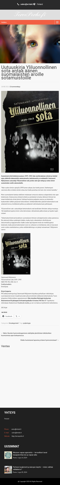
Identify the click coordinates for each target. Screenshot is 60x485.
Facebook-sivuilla (23, 303)
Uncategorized (13, 323)
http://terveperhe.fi (17, 436)
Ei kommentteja (15, 87)
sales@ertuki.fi (16, 433)
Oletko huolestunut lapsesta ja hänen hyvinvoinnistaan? (39, 340)
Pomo (15, 458)
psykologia (26, 323)
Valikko (4, 22)
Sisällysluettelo (6, 284)
